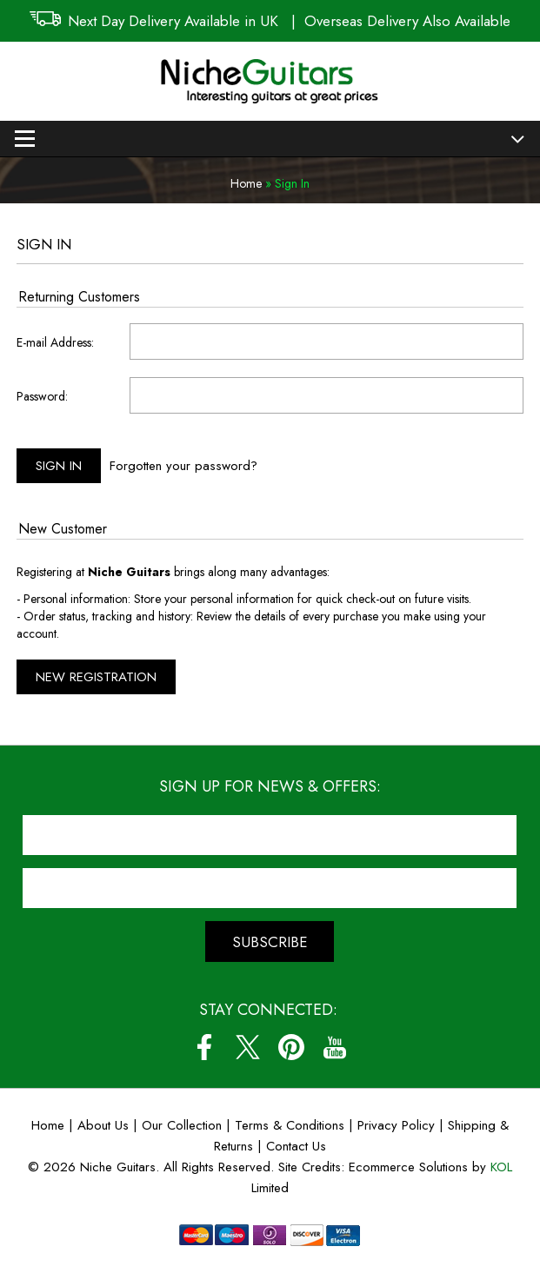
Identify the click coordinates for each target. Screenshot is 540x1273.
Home (246, 183)
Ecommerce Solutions (408, 1167)
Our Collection (182, 1125)
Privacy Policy (396, 1125)
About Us (103, 1125)
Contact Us (296, 1146)
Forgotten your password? (183, 465)
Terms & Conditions (292, 1125)
